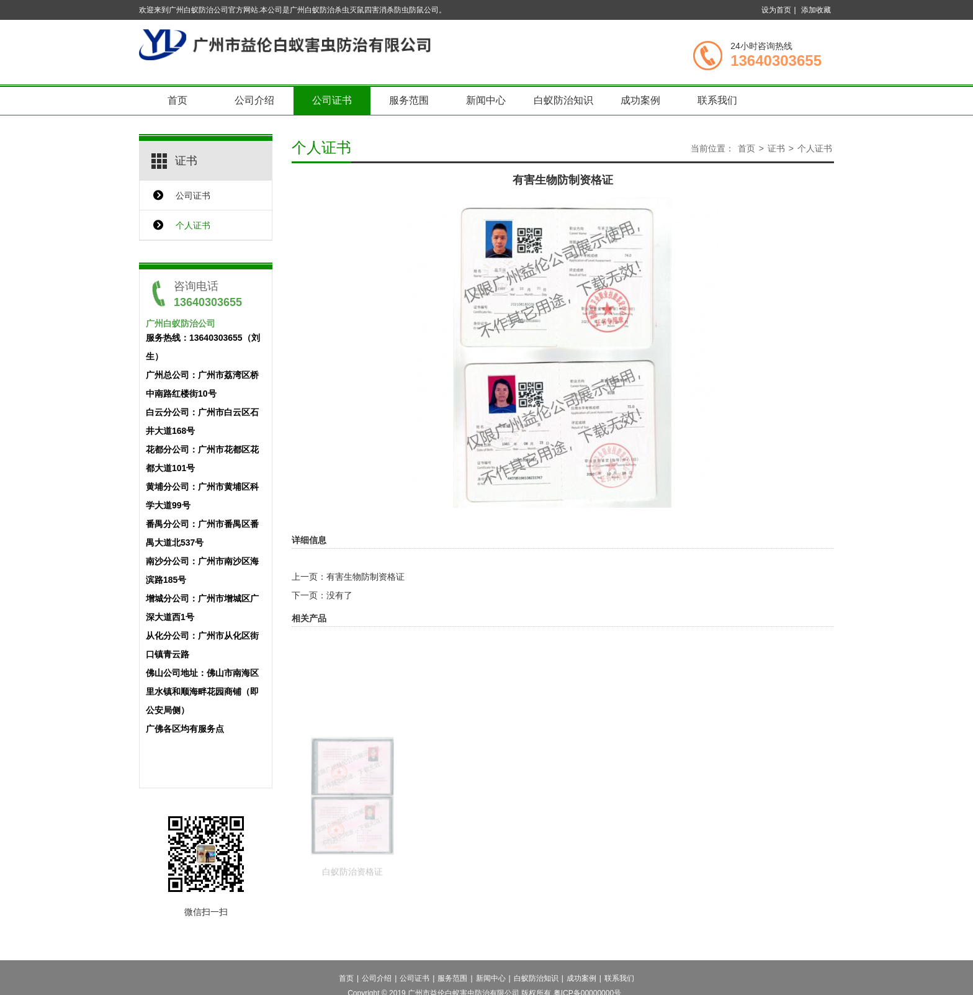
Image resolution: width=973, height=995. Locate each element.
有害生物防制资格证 (365, 577)
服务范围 (409, 100)
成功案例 (640, 100)
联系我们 (717, 100)
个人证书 (193, 225)
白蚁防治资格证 (352, 901)
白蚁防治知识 (563, 100)
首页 (177, 100)
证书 (776, 148)
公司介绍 (254, 100)
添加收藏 (816, 10)
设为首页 (776, 10)
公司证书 (332, 100)
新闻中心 (486, 100)
